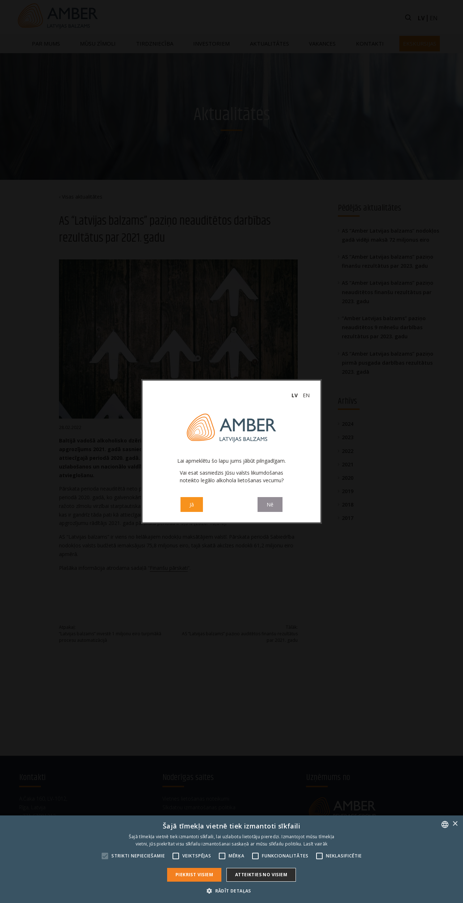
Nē (270, 504)
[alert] (231, 859)
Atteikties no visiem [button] (261, 875)
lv (295, 395)
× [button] (455, 824)
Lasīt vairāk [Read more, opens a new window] (315, 844)
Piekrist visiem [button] (194, 875)
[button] (231, 890)
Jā (192, 504)
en (306, 395)
